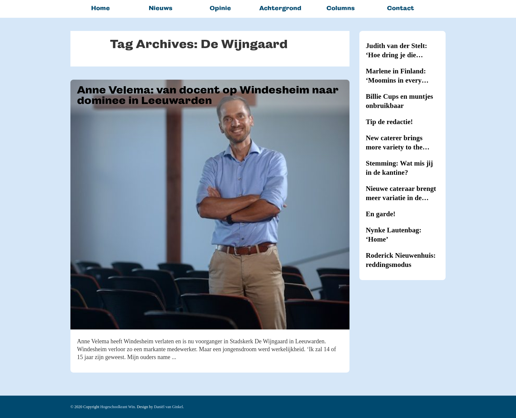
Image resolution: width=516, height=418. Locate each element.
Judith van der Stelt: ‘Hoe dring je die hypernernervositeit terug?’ (396, 51)
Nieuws (160, 8)
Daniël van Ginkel (168, 407)
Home (100, 8)
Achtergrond (280, 8)
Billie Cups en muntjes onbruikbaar (399, 101)
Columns (340, 8)
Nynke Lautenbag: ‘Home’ (394, 234)
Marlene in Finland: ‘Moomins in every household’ (396, 76)
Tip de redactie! (389, 122)
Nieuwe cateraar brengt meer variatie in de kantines (401, 193)
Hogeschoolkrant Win (117, 407)
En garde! (381, 214)
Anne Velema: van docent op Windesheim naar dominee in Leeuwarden (208, 95)
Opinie (220, 8)
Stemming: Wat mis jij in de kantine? (399, 167)
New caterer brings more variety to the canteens (394, 143)
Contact (400, 8)
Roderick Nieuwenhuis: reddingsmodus (401, 260)
